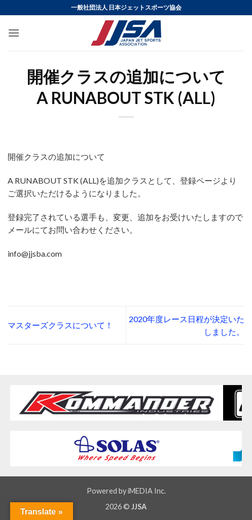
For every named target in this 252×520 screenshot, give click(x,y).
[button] (14, 32)
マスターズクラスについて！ (60, 325)
